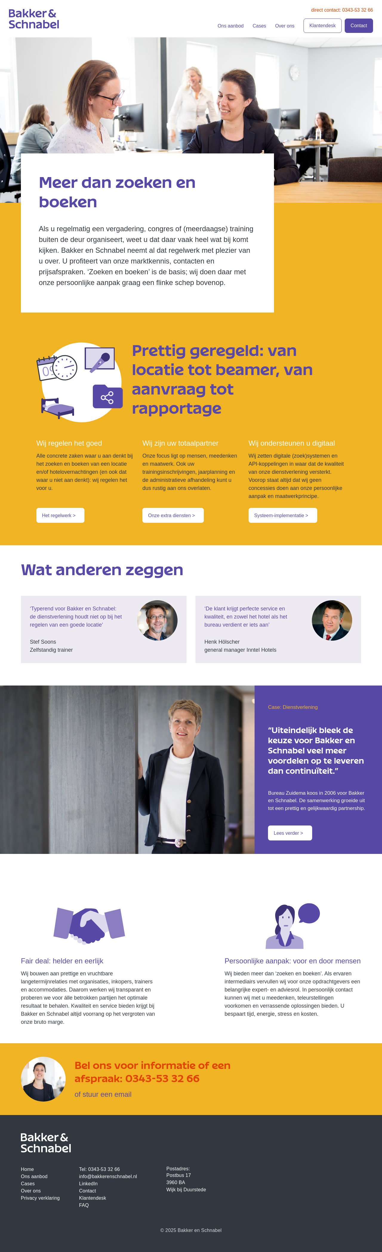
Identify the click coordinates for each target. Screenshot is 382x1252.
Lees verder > (288, 833)
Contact (359, 25)
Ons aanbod (231, 25)
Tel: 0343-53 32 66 (99, 1169)
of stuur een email (103, 1094)
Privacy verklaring (40, 1198)
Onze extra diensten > (171, 515)
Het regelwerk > (59, 515)
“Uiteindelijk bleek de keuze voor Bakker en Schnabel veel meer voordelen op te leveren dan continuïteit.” (316, 750)
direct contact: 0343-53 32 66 (342, 10)
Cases (259, 25)
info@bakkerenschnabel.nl (108, 1176)
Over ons (285, 25)
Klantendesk (322, 25)
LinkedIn (88, 1183)
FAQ (84, 1205)
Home (27, 1169)
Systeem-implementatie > (281, 515)
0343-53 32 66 (162, 1077)
